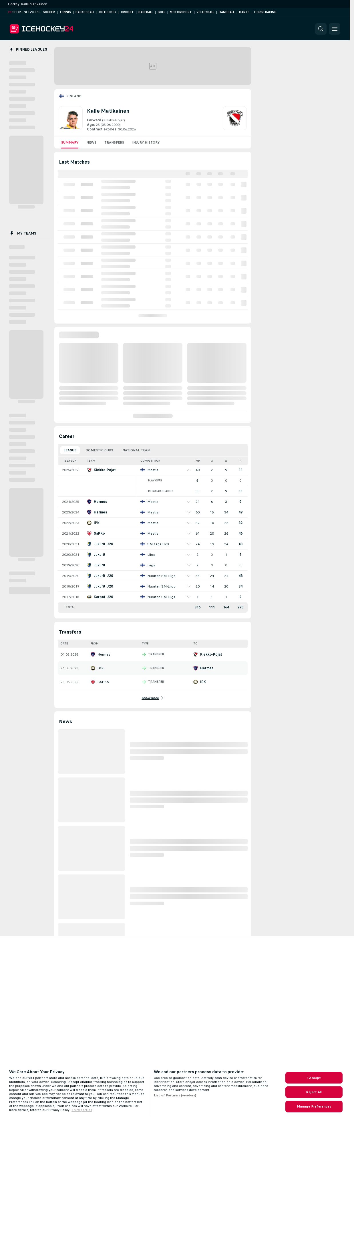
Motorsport (181, 12)
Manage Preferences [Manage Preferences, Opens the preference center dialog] (314, 1106)
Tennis (65, 12)
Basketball (84, 12)
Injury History (146, 142)
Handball (226, 12)
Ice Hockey (107, 12)
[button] (321, 29)
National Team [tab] (136, 450)
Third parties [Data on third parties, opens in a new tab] (81, 1110)
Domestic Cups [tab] (99, 450)
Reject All (314, 1092)
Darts (244, 12)
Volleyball (205, 12)
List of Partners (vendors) (175, 1095)
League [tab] (69, 450)
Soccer (49, 12)
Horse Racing (265, 12)
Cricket (127, 12)
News (91, 142)
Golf (161, 12)
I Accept (314, 1078)
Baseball (145, 12)
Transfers (114, 142)
